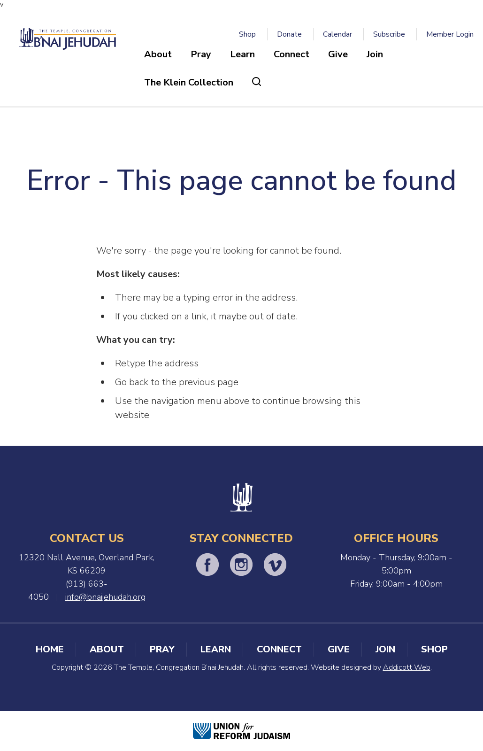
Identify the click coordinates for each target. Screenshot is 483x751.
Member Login (450, 34)
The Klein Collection (188, 82)
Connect (291, 54)
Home (50, 649)
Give (338, 54)
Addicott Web (406, 667)
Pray (201, 54)
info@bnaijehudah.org (105, 597)
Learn (242, 54)
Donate (289, 34)
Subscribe (389, 34)
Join (375, 54)
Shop (247, 34)
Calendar (337, 34)
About (158, 54)
